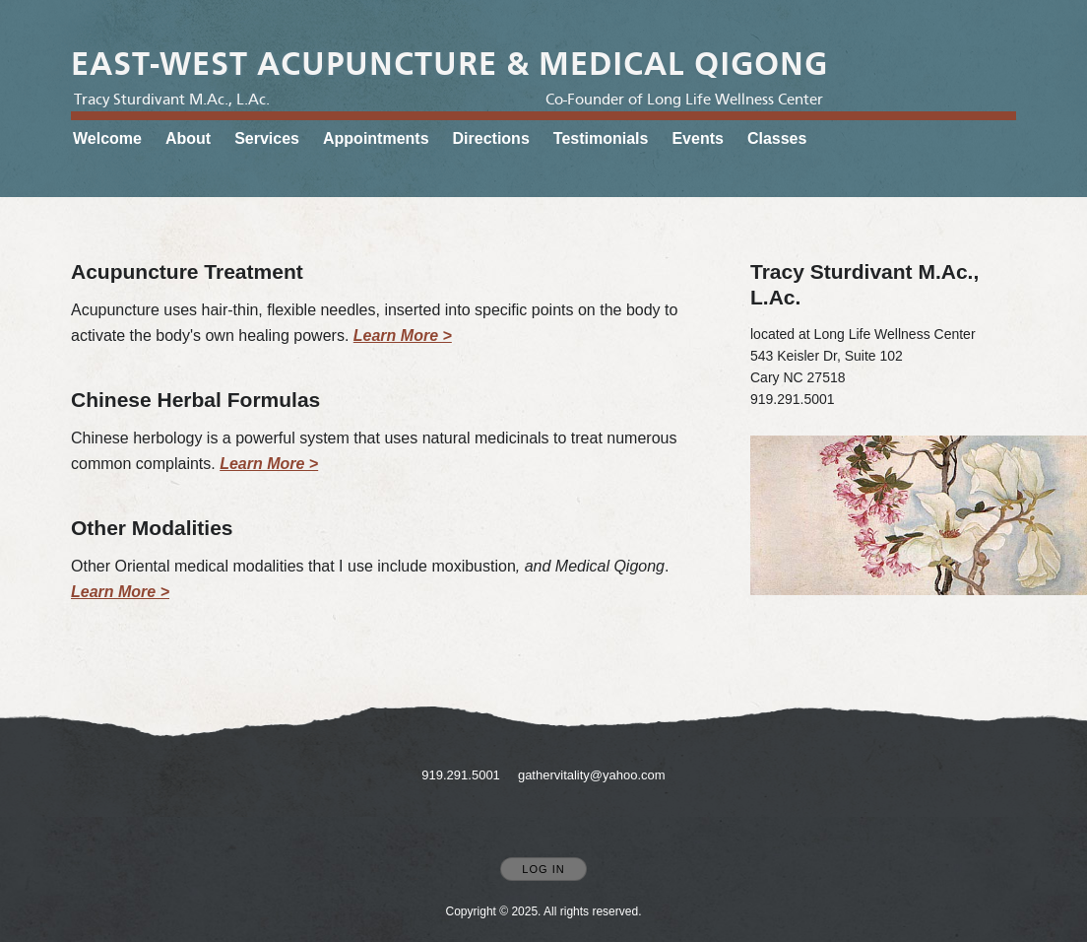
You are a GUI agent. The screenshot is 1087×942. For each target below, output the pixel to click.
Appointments (376, 138)
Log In (543, 869)
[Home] (449, 64)
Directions (491, 138)
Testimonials (601, 138)
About (188, 138)
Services (266, 138)
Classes (777, 138)
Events (697, 138)
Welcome (107, 138)
